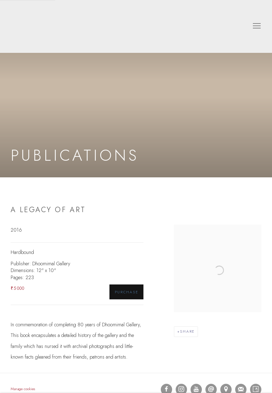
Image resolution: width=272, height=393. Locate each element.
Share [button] (187, 331)
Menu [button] (256, 26)
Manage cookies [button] (23, 389)
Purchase (126, 292)
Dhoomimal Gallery (32, 26)
